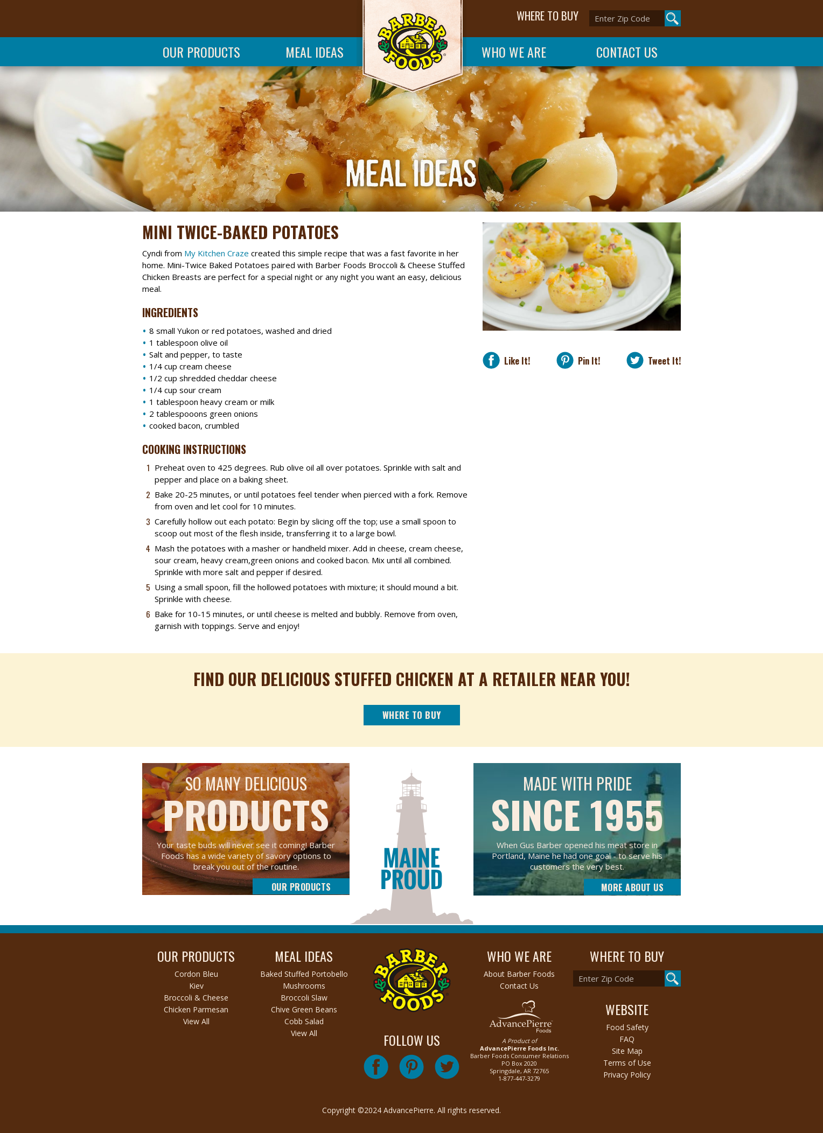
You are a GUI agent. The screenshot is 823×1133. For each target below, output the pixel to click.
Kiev (196, 986)
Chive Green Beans (304, 1009)
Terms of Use (627, 1063)
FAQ (626, 1039)
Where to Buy (411, 715)
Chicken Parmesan (196, 1009)
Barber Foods (411, 49)
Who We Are (514, 51)
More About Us (632, 887)
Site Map (627, 1051)
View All (196, 1021)
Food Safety (627, 1027)
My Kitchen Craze (216, 253)
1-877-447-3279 (519, 1078)
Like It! (515, 360)
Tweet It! (662, 360)
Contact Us (627, 51)
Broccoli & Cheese (196, 997)
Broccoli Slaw (304, 997)
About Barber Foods (519, 974)
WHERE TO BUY (547, 16)
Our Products (201, 51)
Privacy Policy (627, 1074)
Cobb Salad (304, 1021)
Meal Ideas (314, 51)
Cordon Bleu (196, 974)
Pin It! (587, 360)
